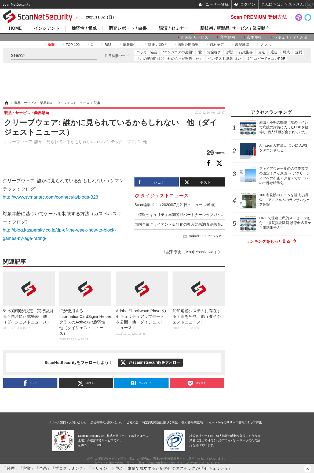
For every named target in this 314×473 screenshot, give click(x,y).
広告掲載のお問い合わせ (106, 422)
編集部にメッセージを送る (207, 235)
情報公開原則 (188, 45)
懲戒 (286, 52)
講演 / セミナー (173, 28)
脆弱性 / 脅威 (84, 28)
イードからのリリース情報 (226, 422)
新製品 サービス (194, 37)
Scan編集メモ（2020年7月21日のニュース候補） (176, 205)
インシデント (47, 28)
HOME (15, 28)
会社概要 (132, 422)
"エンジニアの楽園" (178, 52)
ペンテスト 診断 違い (224, 59)
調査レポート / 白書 (128, 28)
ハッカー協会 (146, 52)
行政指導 (246, 52)
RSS (108, 45)
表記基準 (242, 45)
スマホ (265, 45)
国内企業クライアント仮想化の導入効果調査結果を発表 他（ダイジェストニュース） (207, 224)
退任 (274, 52)
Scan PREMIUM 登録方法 (259, 17)
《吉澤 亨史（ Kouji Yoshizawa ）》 (192, 252)
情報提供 (130, 45)
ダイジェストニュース (164, 195)
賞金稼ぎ (214, 52)
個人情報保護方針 (193, 422)
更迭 (261, 52)
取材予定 (217, 45)
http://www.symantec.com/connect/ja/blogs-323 (50, 197)
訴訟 (230, 52)
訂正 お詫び (157, 45)
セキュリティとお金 (291, 37)
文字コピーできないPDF (266, 59)
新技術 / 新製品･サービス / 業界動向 (235, 28)
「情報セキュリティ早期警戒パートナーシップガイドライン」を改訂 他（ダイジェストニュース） (219, 215)
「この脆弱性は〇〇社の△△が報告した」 (169, 59)
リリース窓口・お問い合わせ (67, 422)
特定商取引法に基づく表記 (160, 422)
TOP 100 (73, 45)
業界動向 (227, 37)
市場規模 (254, 37)
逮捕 (298, 52)
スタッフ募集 (253, 422)
